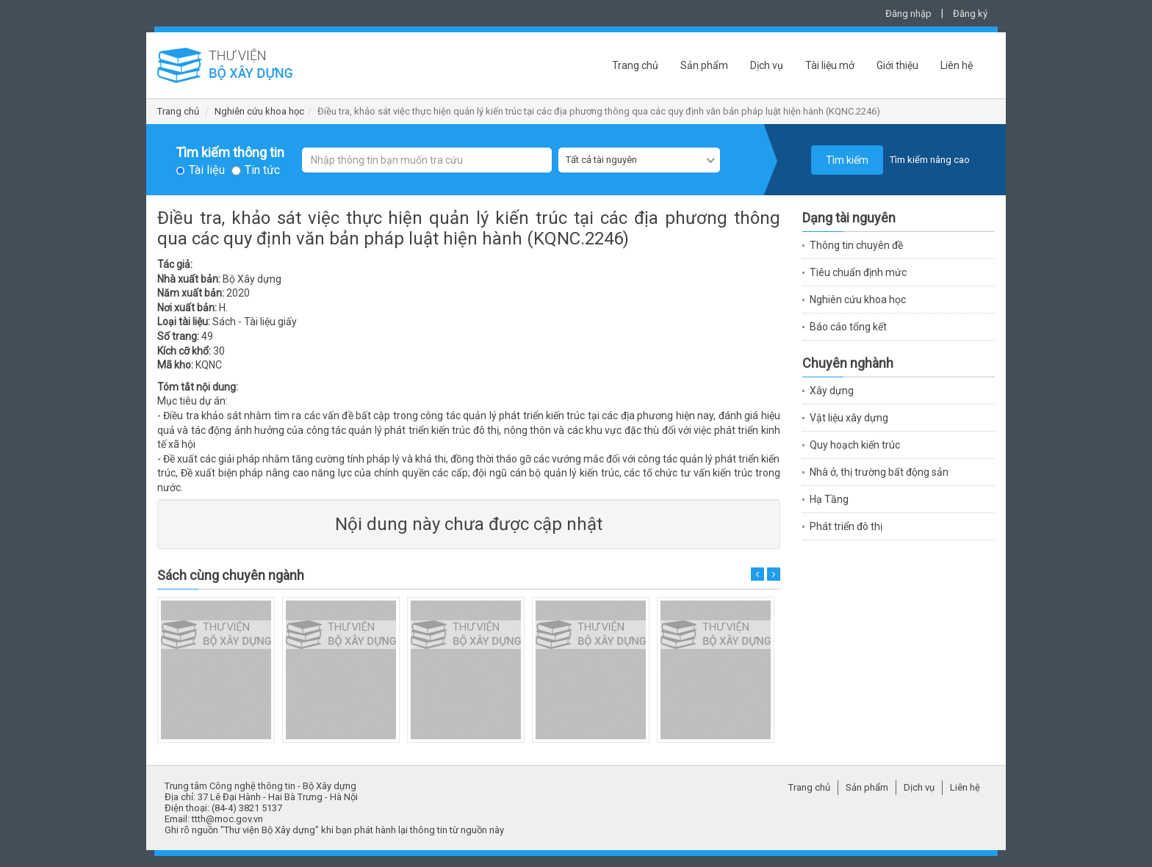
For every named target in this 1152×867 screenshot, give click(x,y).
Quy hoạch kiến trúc (855, 445)
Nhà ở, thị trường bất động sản (879, 472)
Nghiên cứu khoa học (259, 111)
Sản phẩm (704, 65)
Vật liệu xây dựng (849, 418)
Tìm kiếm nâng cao (930, 159)
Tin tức (262, 170)
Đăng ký (970, 13)
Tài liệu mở (829, 65)
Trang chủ (635, 65)
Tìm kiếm (847, 160)
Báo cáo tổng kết (848, 327)
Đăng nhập (908, 13)
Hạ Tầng (829, 499)
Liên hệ (956, 65)
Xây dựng (832, 390)
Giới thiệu (897, 65)
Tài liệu (207, 170)
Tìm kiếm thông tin (230, 152)
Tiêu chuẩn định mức (858, 272)
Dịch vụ (766, 65)
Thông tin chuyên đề (856, 245)
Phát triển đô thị (846, 526)
